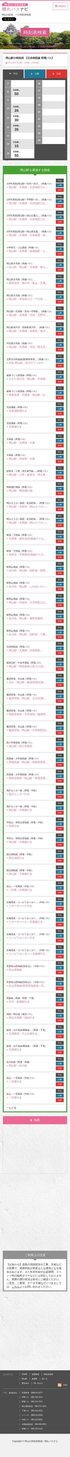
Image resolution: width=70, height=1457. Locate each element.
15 (16, 146)
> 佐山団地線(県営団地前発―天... (26, 985)
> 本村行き (13, 826)
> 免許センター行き (18, 794)
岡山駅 (24, 1379)
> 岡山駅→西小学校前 (19, 746)
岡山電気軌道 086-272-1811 (34, 1406)
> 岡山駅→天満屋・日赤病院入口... (27, 187)
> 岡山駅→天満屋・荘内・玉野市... (27, 314)
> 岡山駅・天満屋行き (19, 810)
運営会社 (25, 1383)
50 (16, 94)
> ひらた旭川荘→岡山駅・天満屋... (27, 378)
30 (16, 120)
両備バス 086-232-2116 (32, 1429)
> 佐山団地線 (14, 969)
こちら (16, 1286)
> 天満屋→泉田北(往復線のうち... (26, 538)
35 (16, 129)
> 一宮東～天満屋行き (19, 889)
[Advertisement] (35, 1212)
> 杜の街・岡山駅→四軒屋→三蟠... (27, 634)
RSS (65, 1385)
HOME (24, 1374)
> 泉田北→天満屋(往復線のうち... (26, 554)
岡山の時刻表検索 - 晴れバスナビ (41, 1441)
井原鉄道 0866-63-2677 (32, 1393)
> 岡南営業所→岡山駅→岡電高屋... (27, 778)
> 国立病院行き (15, 857)
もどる (11, 1107)
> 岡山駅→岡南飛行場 (19, 490)
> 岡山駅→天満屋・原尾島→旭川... (27, 330)
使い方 (44, 1379)
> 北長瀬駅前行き (17, 410)
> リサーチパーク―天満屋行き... (26, 921)
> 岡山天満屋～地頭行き (21, 1017)
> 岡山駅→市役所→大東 (21, 458)
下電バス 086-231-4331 (32, 1411)
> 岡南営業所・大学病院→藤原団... (27, 714)
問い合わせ (38, 1383)
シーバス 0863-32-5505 (32, 1415)
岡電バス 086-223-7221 (32, 1402)
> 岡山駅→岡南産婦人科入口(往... (26, 666)
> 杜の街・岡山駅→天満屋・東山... (27, 267)
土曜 (60, 185)
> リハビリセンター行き (21, 937)
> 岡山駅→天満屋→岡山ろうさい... (27, 522)
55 (16, 155)
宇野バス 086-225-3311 (32, 1397)
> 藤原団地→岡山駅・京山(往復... (26, 698)
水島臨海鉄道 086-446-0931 (34, 1424)
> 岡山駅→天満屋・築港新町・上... (27, 251)
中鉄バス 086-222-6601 (32, 1420)
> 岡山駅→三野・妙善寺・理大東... (27, 474)
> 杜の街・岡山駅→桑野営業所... (26, 618)
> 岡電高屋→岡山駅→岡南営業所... (27, 762)
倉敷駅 (34, 1379)
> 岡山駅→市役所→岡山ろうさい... (27, 506)
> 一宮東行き (14, 1081)
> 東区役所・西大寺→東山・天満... (27, 283)
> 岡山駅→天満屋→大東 (21, 442)
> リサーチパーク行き (19, 905)
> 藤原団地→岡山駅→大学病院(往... (27, 730)
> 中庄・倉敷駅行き (18, 1001)
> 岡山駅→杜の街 (17, 1065)
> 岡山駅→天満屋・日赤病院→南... (27, 235)
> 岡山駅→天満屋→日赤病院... (24, 650)
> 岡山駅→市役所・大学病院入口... (27, 602)
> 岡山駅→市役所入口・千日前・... (27, 298)
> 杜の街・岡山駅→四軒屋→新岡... (27, 570)
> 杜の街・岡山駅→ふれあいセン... (27, 586)
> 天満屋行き (14, 426)
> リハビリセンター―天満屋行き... (27, 953)
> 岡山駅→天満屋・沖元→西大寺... (27, 346)
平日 (60, 181)
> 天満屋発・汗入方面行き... (23, 1033)
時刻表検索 (48, 1374)
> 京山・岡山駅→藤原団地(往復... (26, 682)
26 (16, 110)
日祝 (60, 190)
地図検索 (35, 1374)
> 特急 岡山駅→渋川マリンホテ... (26, 362)
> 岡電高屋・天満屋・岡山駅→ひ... (27, 394)
